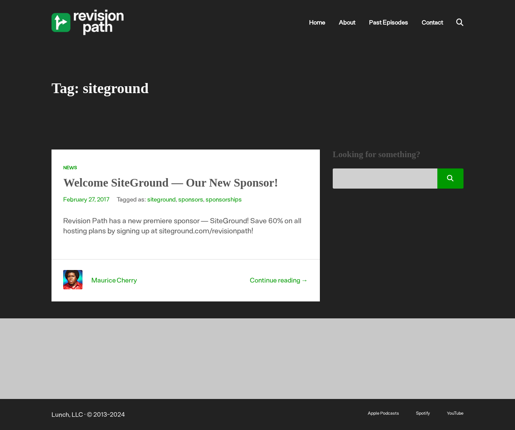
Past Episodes (388, 22)
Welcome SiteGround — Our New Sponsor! (170, 182)
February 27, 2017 (86, 199)
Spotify (423, 412)
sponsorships (224, 199)
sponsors (190, 199)
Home (317, 22)
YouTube (455, 412)
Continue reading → (279, 280)
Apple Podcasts (383, 412)
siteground (161, 199)
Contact (432, 22)
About (347, 22)
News (70, 167)
